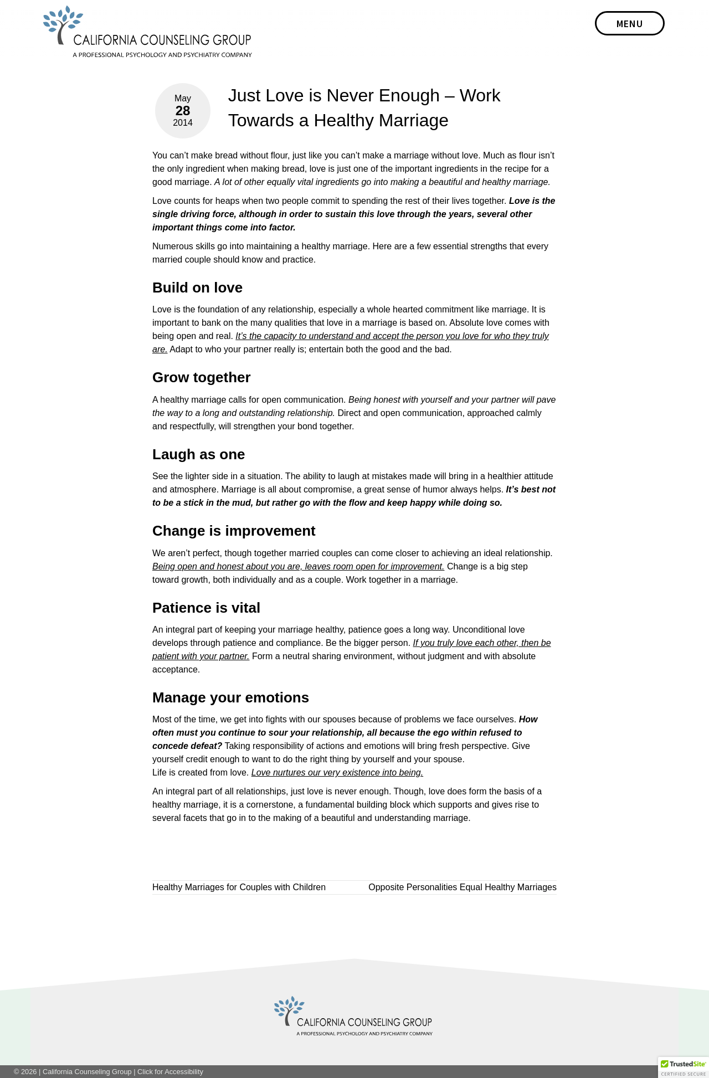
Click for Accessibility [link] (170, 1071)
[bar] (630, 23)
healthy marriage (185, 804)
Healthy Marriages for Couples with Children (239, 887)
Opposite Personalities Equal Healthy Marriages (462, 887)
